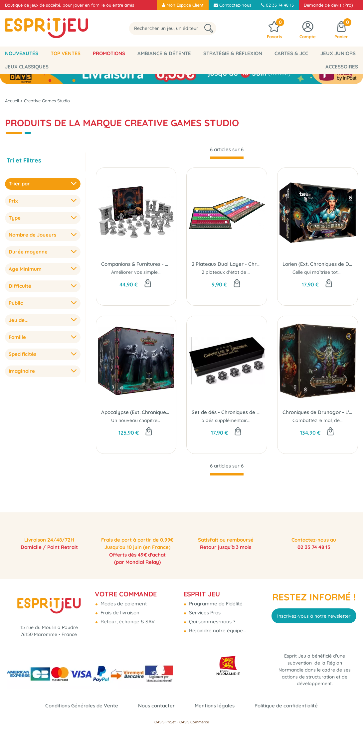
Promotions (109, 53)
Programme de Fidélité (215, 599)
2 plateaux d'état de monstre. (234, 272)
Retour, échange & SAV (127, 617)
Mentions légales (215, 705)
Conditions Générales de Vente (81, 705)
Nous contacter (156, 705)
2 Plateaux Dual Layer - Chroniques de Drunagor (227, 264)
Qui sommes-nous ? (211, 617)
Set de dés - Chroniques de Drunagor (227, 412)
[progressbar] (227, 157)
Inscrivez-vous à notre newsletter (314, 611)
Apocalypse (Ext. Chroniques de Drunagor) (136, 412)
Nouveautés (21, 53)
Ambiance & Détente (164, 53)
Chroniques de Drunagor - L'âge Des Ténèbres (317, 412)
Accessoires (341, 66)
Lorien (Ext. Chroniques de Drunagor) (317, 264)
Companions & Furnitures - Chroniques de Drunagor (136, 264)
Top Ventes (66, 53)
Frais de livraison (119, 608)
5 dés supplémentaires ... (229, 420)
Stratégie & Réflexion (232, 53)
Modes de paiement (123, 599)
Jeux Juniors (338, 53)
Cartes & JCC (291, 53)
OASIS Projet (165, 722)
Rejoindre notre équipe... (217, 626)
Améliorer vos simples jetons (143, 272)
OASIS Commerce (194, 722)
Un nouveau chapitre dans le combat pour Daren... (167, 420)
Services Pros (204, 608)
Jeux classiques (27, 66)
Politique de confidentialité (286, 705)
